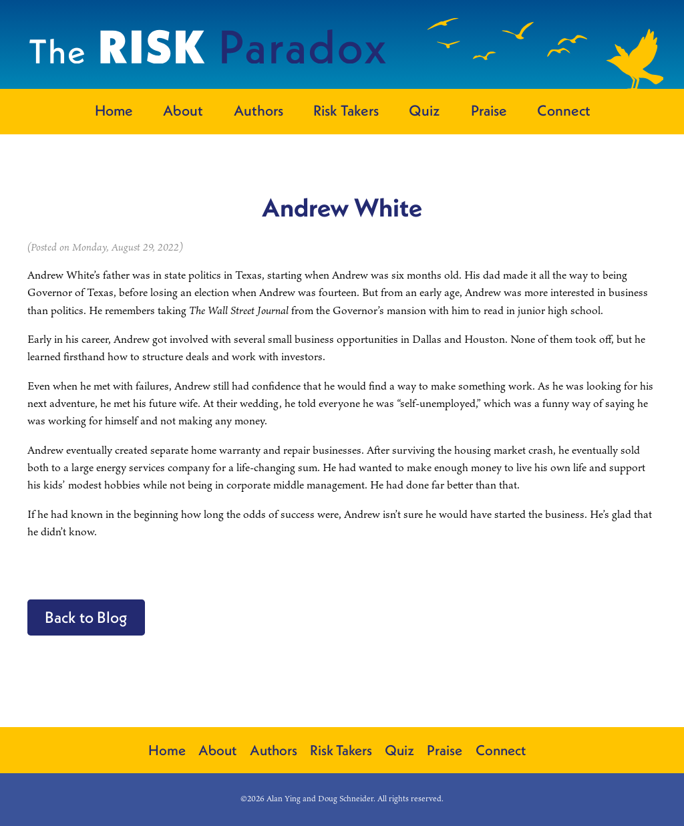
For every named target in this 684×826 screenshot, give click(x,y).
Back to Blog (86, 617)
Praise (489, 110)
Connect (563, 110)
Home (114, 110)
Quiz (424, 110)
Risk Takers (346, 110)
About (183, 110)
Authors (258, 110)
